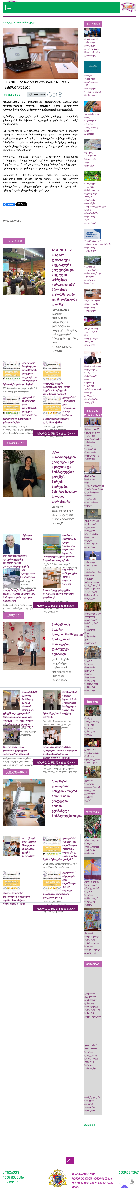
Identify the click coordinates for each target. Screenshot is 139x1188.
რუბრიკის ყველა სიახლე (56, 433)
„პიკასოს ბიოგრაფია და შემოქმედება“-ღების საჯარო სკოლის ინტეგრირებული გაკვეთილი (92, 943)
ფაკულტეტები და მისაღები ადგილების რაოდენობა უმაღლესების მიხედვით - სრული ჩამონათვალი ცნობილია (91, 534)
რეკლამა (10, 1182)
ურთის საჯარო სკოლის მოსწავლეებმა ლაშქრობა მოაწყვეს (91, 847)
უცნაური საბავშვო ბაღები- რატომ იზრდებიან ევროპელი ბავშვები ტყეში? (92, 790)
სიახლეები (9, 22)
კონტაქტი (11, 1172)
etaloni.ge (89, 1124)
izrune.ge (92, 701)
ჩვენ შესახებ (13, 1177)
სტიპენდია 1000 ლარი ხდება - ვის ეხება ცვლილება (90, 159)
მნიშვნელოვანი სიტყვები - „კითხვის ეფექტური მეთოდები (92, 1104)
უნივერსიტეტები (26, 22)
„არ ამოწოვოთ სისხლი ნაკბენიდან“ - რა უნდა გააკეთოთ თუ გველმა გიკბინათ (91, 124)
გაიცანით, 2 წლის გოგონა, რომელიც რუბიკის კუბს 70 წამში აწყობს (92, 756)
